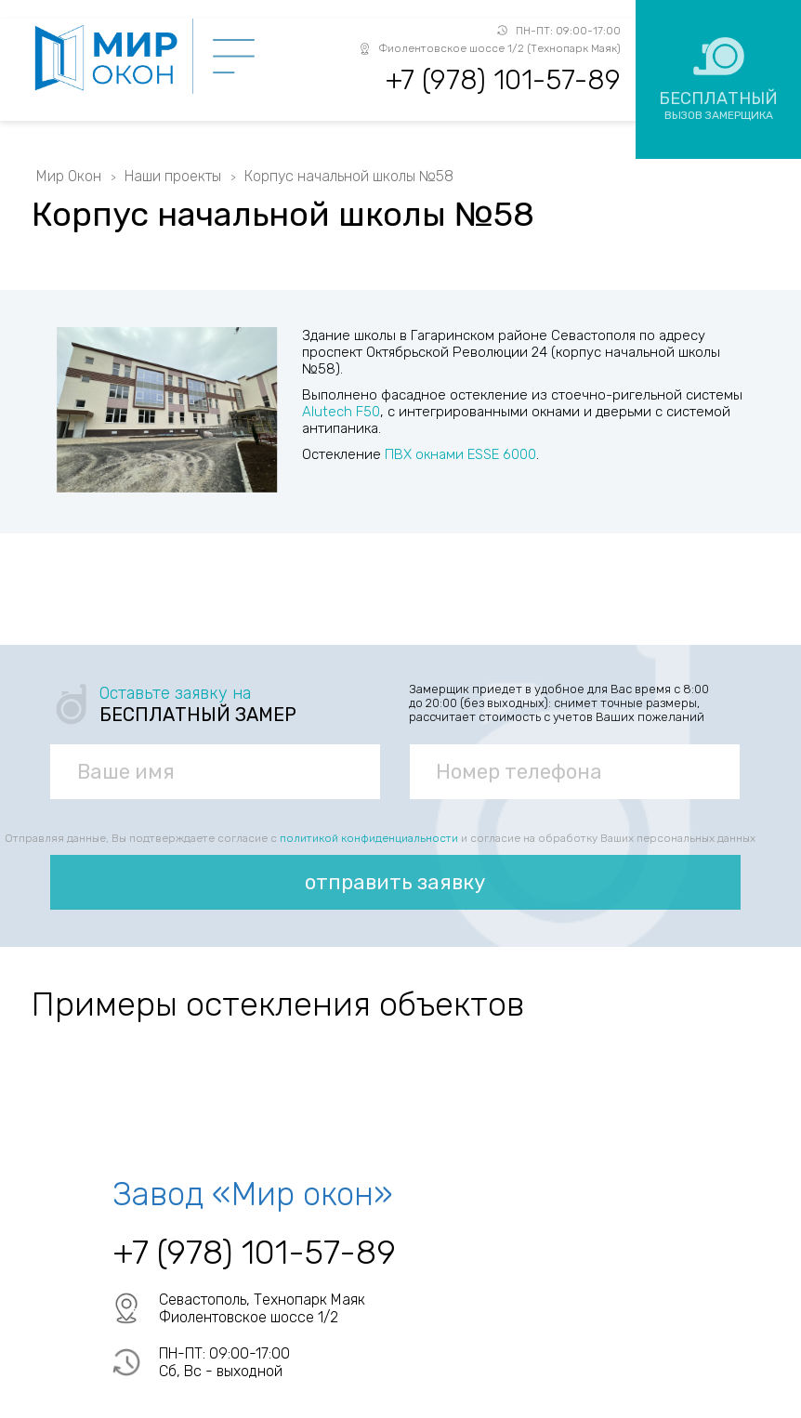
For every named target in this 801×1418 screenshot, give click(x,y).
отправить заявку (395, 882)
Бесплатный (718, 105)
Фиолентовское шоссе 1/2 (248, 1317)
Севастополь (202, 1299)
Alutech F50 (341, 411)
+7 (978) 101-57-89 (503, 80)
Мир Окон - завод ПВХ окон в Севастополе (112, 58)
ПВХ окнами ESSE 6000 (460, 454)
